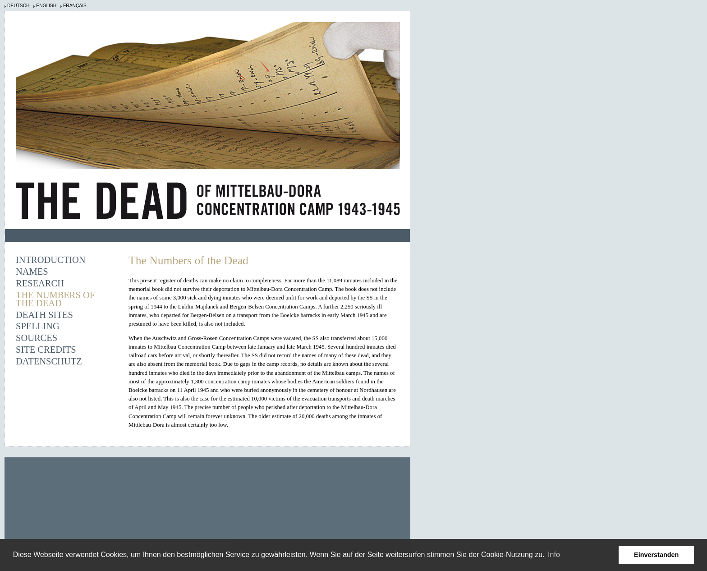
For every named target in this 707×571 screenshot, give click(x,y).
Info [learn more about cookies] (554, 554)
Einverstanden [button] (656, 554)
